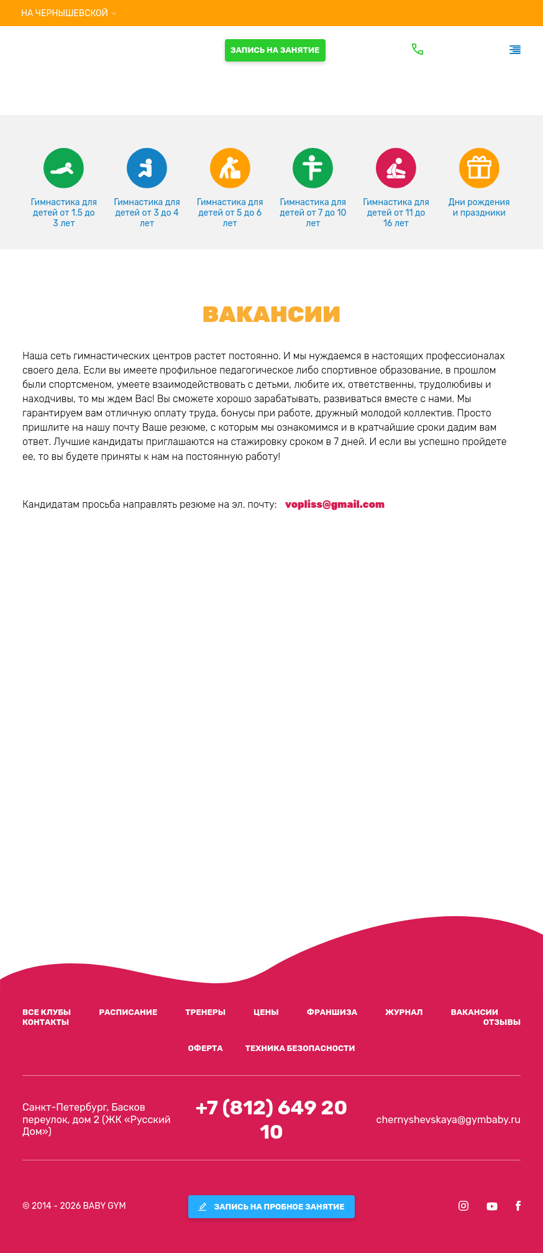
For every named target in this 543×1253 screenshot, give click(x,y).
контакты (45, 1022)
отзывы (502, 1022)
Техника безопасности (300, 1048)
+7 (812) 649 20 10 (271, 1120)
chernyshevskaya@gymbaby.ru (448, 1120)
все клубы (46, 1012)
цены (266, 1012)
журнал (403, 1012)
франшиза (332, 1012)
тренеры (205, 1012)
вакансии (474, 1012)
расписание (128, 1012)
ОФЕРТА (205, 1048)
